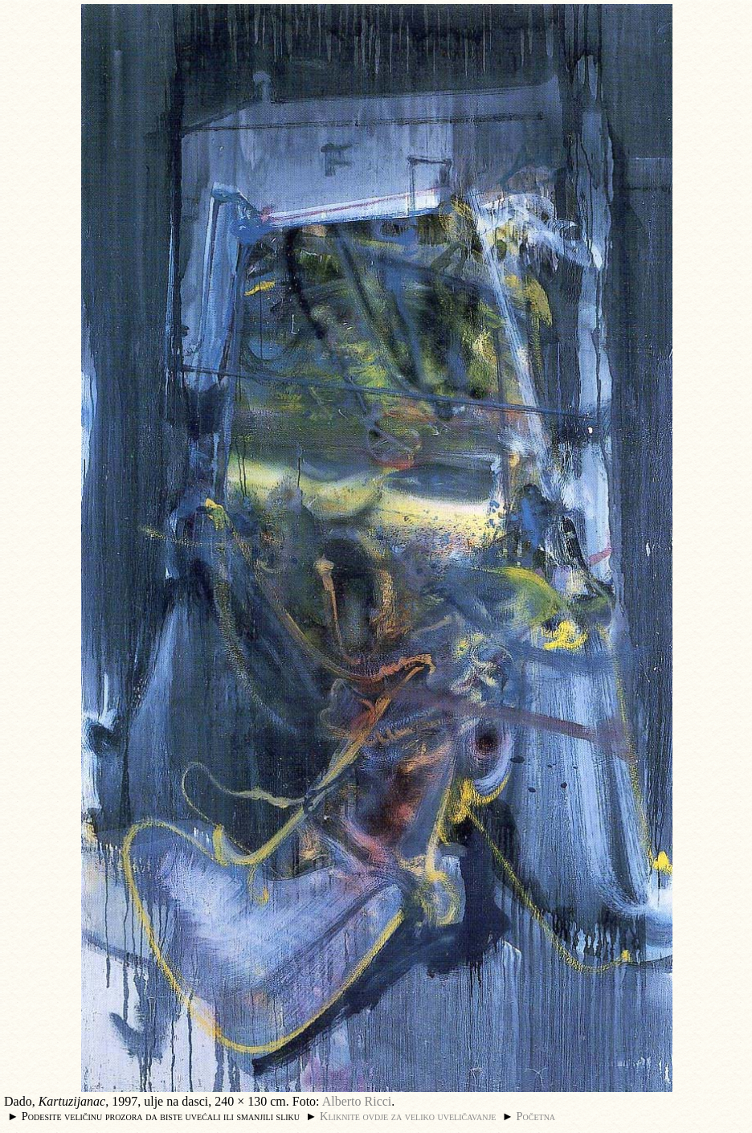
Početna (536, 1116)
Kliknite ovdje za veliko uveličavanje (408, 1116)
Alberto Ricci (357, 1101)
